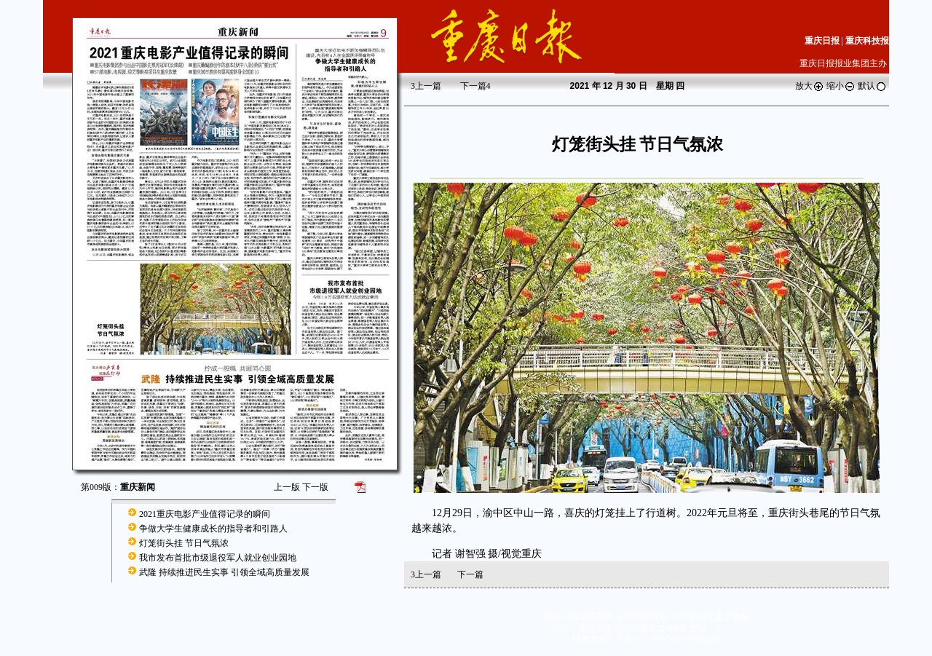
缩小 (841, 86)
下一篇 (475, 86)
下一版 (315, 487)
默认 (872, 86)
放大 (809, 86)
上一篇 (426, 86)
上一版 (287, 487)
